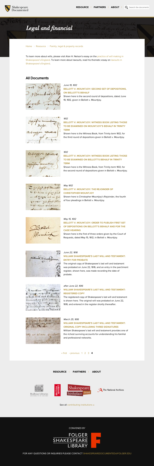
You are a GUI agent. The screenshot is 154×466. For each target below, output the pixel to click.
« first (64, 353)
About (115, 7)
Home (29, 46)
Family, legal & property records (66, 46)
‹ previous (74, 353)
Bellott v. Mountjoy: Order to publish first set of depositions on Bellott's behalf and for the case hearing (94, 226)
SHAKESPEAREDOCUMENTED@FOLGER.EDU (107, 453)
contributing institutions (79, 404)
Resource (82, 7)
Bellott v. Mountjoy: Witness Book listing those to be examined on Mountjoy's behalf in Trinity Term (95, 126)
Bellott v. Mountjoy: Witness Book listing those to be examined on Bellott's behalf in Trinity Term (95, 159)
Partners (100, 7)
